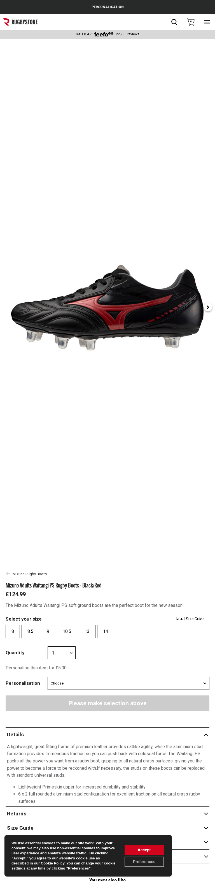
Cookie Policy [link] (52, 863)
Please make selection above (108, 703)
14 (105, 631)
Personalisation (23, 683)
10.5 (67, 631)
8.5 (30, 631)
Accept (144, 850)
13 (87, 631)
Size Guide (190, 619)
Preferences (144, 861)
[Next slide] (208, 307)
